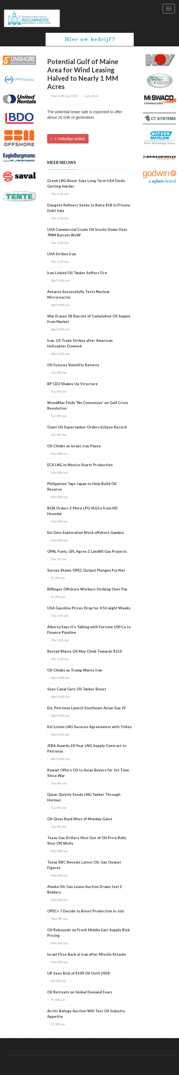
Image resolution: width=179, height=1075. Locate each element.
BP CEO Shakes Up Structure (72, 384)
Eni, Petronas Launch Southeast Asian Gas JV (86, 708)
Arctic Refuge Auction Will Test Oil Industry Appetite (86, 1014)
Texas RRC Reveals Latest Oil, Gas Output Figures (84, 865)
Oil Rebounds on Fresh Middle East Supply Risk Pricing (88, 933)
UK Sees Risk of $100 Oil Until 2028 (78, 973)
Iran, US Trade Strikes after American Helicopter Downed (80, 343)
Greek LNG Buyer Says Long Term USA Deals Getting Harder (86, 183)
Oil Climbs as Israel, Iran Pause (74, 446)
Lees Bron (91, 96)
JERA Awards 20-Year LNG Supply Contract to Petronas (86, 748)
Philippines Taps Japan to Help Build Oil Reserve (82, 486)
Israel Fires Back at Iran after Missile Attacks (86, 954)
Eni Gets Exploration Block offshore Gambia (85, 532)
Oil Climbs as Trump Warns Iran (74, 670)
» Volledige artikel (68, 139)
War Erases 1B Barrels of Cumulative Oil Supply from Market (88, 319)
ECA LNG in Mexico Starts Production (80, 465)
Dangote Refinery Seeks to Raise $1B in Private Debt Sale (88, 208)
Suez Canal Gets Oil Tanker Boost (76, 689)
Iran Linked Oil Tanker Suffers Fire (77, 273)
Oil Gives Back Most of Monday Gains (79, 819)
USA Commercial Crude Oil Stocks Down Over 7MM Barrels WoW (87, 232)
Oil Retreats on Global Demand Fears (79, 992)
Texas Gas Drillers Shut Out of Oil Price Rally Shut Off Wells (86, 841)
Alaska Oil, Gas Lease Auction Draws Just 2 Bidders (84, 889)
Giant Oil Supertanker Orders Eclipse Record (87, 427)
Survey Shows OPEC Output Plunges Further (86, 570)
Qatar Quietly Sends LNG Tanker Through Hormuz (83, 797)
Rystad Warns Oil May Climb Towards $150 (84, 651)
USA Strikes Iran (61, 254)
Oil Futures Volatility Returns (73, 365)
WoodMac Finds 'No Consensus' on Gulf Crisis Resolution (87, 405)
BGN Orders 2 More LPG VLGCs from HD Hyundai (82, 511)
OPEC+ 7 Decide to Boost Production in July (85, 911)
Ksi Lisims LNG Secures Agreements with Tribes (89, 727)
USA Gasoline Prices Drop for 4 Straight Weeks (88, 608)
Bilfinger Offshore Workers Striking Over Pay (87, 589)
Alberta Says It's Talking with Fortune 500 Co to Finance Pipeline (89, 630)
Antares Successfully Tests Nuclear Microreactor (78, 294)
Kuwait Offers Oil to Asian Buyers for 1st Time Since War (88, 773)
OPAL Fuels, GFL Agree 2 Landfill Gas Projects (87, 551)
